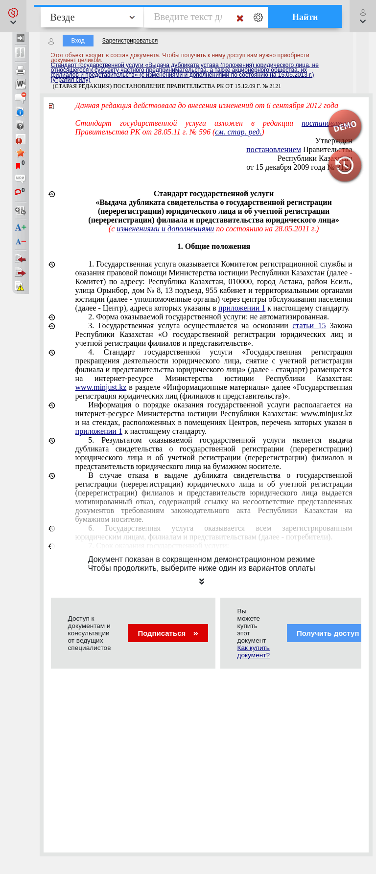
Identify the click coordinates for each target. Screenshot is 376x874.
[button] (13, 16)
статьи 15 (309, 325)
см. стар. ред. (238, 132)
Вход (78, 40)
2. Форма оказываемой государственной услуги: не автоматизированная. (208, 317)
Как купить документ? (253, 651)
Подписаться (168, 633)
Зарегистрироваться (130, 40)
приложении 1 (241, 308)
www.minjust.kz (101, 387)
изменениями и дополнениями (165, 228)
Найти (305, 17)
